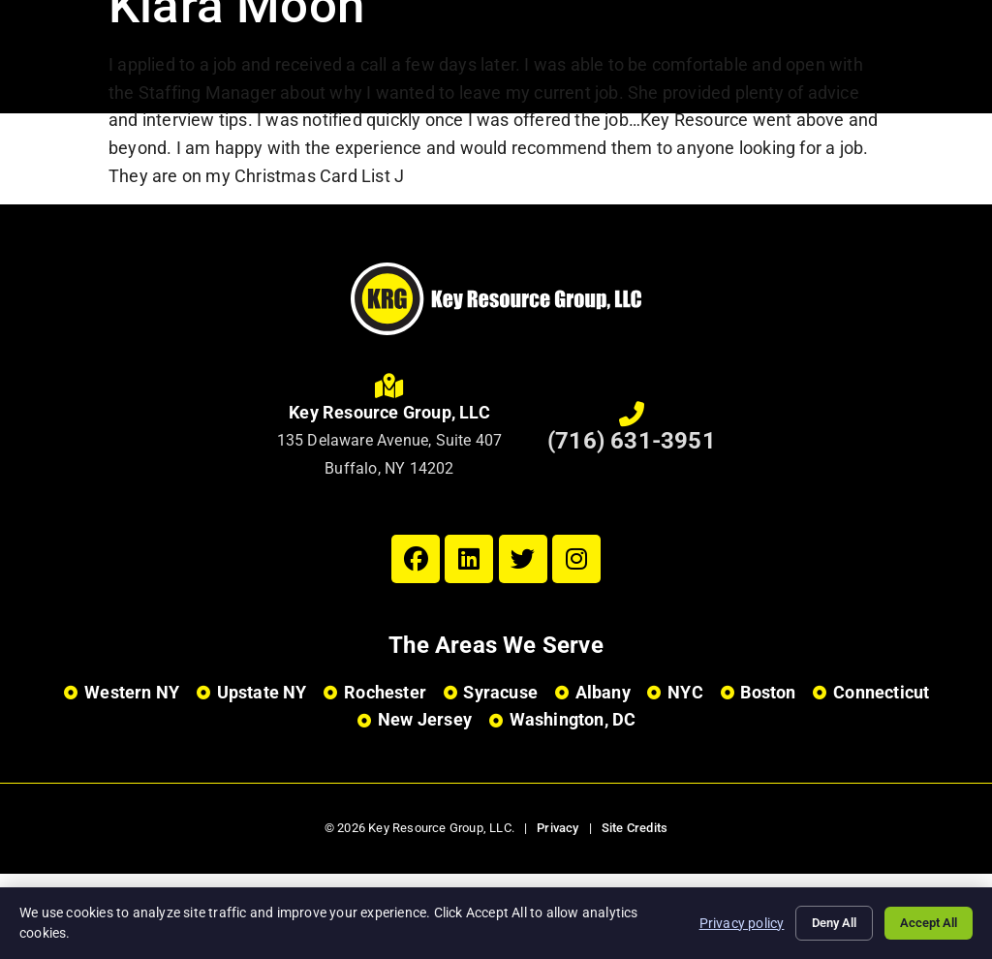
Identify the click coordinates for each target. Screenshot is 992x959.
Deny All (820, 923)
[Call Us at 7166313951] (631, 414)
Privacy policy (722, 922)
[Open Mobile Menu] (943, 54)
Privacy (557, 827)
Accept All (924, 923)
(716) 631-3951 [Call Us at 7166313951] (631, 440)
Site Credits (634, 827)
